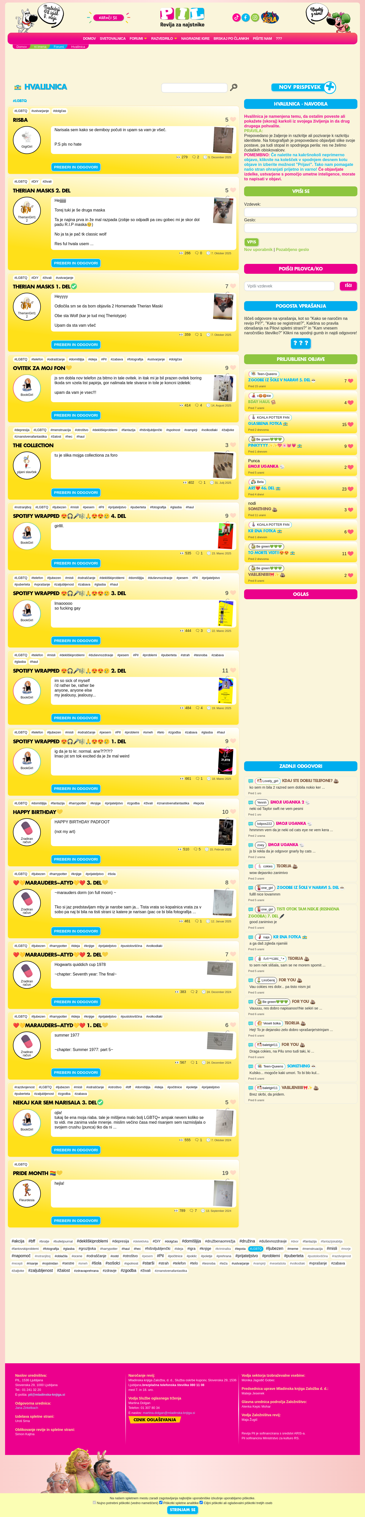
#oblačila (61, 1256)
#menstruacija (60, 430)
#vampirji (190, 430)
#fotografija (135, 359)
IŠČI (348, 286)
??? (279, 38)
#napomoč (21, 1256)
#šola (112, 874)
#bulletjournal (63, 1241)
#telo (160, 732)
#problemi (150, 655)
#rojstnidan (50, 1263)
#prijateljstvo (117, 507)
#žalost (56, 436)
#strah (185, 655)
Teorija (287, 866)
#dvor (295, 1241)
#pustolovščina (131, 946)
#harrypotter (77, 803)
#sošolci (112, 1263)
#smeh (148, 732)
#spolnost (173, 430)
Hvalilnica (40, 87)
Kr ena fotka (265, 531)
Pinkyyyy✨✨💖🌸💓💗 (275, 446)
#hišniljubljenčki (151, 430)
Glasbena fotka (268, 424)
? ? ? (301, 343)
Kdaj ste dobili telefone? (310, 781)
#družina (247, 1241)
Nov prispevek (300, 87)
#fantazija (128, 430)
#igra (191, 1249)
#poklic (192, 1256)
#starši (148, 1263)
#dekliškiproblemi (105, 430)
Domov (89, 38)
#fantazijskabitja (331, 1241)
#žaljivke (228, 430)
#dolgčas (59, 111)
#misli (74, 507)
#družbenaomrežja (220, 1241)
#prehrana (223, 1256)
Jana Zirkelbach (26, 1408)
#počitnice (174, 1087)
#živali (47, 181)
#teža (223, 1263)
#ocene (77, 1256)
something (301, 1066)
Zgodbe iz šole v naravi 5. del (282, 380)
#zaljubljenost (64, 584)
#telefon (37, 359)
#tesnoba (200, 655)
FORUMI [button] (136, 38)
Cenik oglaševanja (155, 1420)
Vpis (251, 242)
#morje (346, 1249)
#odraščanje (56, 359)
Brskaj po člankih (231, 38)
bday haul (262, 402)
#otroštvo (81, 430)
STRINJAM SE (182, 1510)
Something (262, 509)
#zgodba (174, 732)
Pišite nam (262, 38)
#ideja (92, 359)
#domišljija (76, 359)
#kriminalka (223, 1249)
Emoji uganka (266, 467)
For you (290, 980)
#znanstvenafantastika (30, 436)
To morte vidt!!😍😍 (271, 553)
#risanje (32, 1263)
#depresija (21, 430)
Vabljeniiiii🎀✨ (266, 575)
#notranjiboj (22, 507)
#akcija (18, 1241)
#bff (128, 1087)
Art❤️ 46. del (264, 489)
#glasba (176, 507)
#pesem (89, 507)
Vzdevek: (252, 204)
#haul (80, 436)
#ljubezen (59, 507)
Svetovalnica (113, 38)
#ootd (115, 1256)
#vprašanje (42, 584)
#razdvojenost (24, 1087)
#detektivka (141, 1241)
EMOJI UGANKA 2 (290, 803)
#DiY (35, 181)
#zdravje (109, 1271)
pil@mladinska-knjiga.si (46, 1394)
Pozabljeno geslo (292, 249)
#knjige (95, 803)
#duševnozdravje (160, 578)
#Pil (103, 359)
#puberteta (138, 507)
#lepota (198, 803)
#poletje (191, 1087)
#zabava (117, 359)
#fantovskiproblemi (25, 1249)
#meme (292, 1249)
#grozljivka (87, 1249)
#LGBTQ (20, 111)
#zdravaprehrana (86, 1271)
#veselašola (278, 1263)
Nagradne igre (195, 38)
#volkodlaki (209, 430)
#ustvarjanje (40, 111)
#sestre (68, 1263)
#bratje (44, 1241)
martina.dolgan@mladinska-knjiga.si (169, 1413)
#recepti (17, 1263)
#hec (68, 436)
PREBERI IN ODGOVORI (76, 167)
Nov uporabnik (258, 249)
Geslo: (250, 220)
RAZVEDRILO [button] (162, 38)
